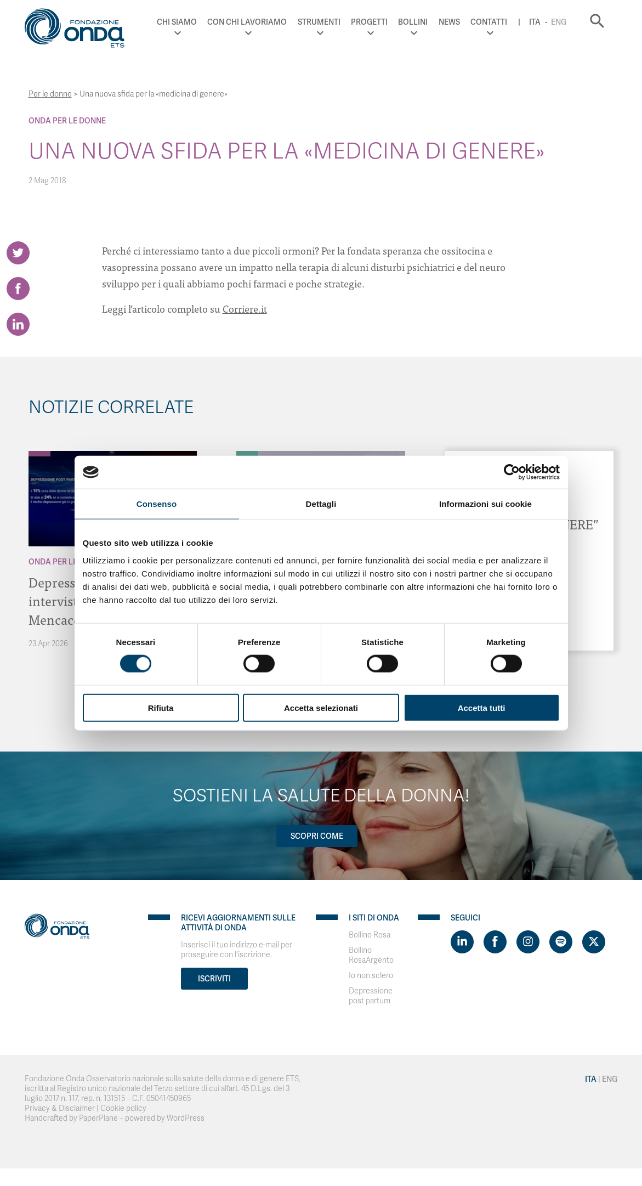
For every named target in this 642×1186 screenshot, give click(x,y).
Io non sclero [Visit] (371, 975)
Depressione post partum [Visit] (371, 996)
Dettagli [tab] (321, 504)
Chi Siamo (177, 22)
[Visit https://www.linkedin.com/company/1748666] (462, 942)
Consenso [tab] (157, 504)
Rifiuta (161, 707)
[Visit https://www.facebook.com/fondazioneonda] (495, 942)
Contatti (488, 22)
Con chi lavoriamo (247, 22)
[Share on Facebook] (18, 289)
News (449, 22)
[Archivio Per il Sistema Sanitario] (247, 453)
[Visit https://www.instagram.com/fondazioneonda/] (528, 942)
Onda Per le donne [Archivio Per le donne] (67, 121)
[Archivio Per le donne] (39, 453)
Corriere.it (245, 309)
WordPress (185, 1118)
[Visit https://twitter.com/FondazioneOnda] (594, 942)
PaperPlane (98, 1118)
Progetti (369, 22)
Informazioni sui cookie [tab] (485, 504)
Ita (535, 22)
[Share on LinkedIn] (18, 324)
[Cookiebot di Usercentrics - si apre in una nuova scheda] (512, 472)
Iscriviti (214, 979)
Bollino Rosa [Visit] (369, 935)
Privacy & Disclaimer (60, 1108)
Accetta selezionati (321, 707)
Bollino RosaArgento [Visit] (371, 955)
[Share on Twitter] (18, 253)
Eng (558, 22)
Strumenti (319, 22)
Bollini (413, 22)
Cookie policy (123, 1108)
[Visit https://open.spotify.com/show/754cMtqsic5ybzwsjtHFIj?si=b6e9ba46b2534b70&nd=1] (561, 942)
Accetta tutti (481, 707)
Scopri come (317, 836)
